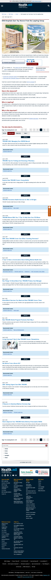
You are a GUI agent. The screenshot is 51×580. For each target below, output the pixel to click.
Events (6, 451)
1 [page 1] (25, 129)
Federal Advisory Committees (5, 487)
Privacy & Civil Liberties (30, 512)
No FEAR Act (24, 561)
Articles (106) (11, 133)
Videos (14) (18, 133)
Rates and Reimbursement (19, 330)
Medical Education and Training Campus (18, 499)
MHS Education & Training (18, 480)
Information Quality (24, 564)
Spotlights (7, 455)
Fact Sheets (4, 530)
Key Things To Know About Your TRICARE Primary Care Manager (22, 281)
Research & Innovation (30, 514)
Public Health (16, 310)
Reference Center (6, 522)
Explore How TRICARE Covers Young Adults (15, 180)
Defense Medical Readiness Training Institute (17, 490)
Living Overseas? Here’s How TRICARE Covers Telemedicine (20, 339)
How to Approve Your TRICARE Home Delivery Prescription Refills (22, 422)
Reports (3, 547)
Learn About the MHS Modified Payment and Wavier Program (18, 533)
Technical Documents (6, 548)
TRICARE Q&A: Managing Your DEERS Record (16, 141)
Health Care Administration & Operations (29, 498)
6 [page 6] (37, 129)
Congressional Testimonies (4, 527)
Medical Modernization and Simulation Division (18, 502)
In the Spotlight (41, 487)
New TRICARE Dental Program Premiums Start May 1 (18, 320)
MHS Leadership (5, 481)
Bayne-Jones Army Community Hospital (11, 78)
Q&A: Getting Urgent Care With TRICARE (14, 384)
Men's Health (16, 208)
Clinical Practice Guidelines (5, 524)
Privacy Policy (15, 561)
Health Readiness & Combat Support (30, 501)
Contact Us (4, 494)
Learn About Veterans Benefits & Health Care (18, 537)
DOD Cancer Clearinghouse (29, 485)
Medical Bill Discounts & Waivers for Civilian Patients (31, 509)
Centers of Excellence (30, 504)
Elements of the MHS (6, 483)
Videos (6, 457)
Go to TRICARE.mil (17, 523)
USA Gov (18, 566)
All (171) (4, 133)
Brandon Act (27, 271)
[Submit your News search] (46, 445)
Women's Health (29, 518)
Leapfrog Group (18, 67)
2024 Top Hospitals (30, 82)
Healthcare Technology (7, 412)
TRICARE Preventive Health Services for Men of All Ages (19, 200)
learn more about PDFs (27, 577)
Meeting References (5, 539)
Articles (6, 448)
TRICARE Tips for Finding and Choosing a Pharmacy (18, 161)
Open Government (35, 564)
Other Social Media (32, 64)
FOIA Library (4, 532)
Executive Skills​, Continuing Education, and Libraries (18, 495)
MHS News (41, 479)
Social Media (40, 488)
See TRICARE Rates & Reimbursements (18, 542)
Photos (6, 453)
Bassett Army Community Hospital (10, 76)
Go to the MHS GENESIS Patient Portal (19, 529)
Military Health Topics (29, 480)
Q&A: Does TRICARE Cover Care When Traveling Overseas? (20, 238)
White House (25, 566)
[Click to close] (50, 207)
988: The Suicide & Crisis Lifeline (37, 271)
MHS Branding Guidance (6, 492)
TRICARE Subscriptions (33, 118)
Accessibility (42, 561)
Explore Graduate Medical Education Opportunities (19, 551)
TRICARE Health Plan (40, 70)
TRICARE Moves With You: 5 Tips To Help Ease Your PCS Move (21, 217)
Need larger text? (7, 17)
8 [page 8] (44, 129)
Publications (4, 545)
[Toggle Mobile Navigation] (2, 6)
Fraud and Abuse (33, 561)
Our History (4, 490)
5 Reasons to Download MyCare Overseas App (16, 404)
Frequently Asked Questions (5, 536)
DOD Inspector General (12, 564)
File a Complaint (17, 554)
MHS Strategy (4, 485)
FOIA (3, 564)
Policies (3, 541)
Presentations (4, 543)
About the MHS (5, 479)
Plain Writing (44, 564)
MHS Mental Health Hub (8, 271)
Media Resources (41, 490)
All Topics (28, 482)
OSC (33, 566)
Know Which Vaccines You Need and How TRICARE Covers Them (22, 300)
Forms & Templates (5, 534)
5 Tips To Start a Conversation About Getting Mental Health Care (22, 260)
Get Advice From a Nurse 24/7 (11, 363)
